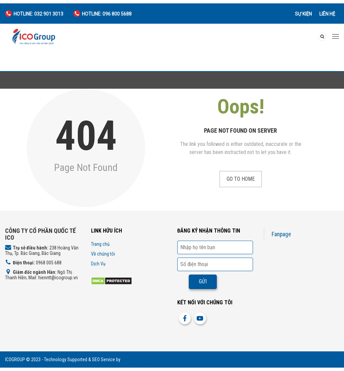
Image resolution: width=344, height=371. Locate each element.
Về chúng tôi (103, 254)
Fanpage (281, 234)
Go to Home (241, 179)
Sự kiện (303, 14)
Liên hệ (327, 14)
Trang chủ (100, 244)
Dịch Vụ (98, 263)
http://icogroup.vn (138, 359)
